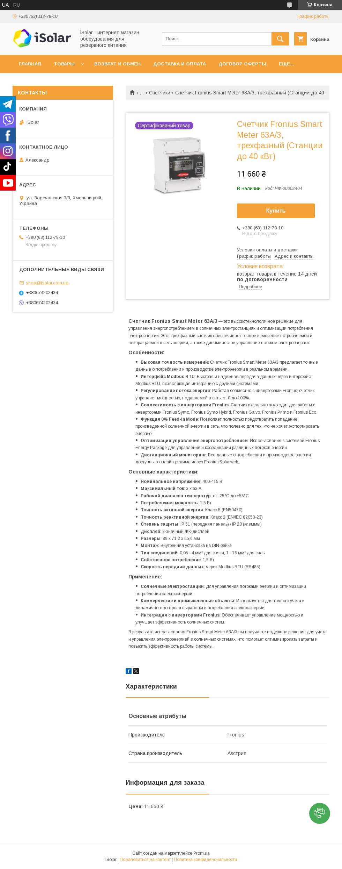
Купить (276, 211)
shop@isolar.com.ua (47, 282)
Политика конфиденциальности (205, 859)
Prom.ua (201, 853)
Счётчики (159, 92)
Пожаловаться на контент (145, 859)
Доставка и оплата (179, 63)
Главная (30, 63)
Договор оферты (242, 63)
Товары (64, 63)
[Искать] (280, 38)
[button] (319, 813)
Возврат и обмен (117, 63)
